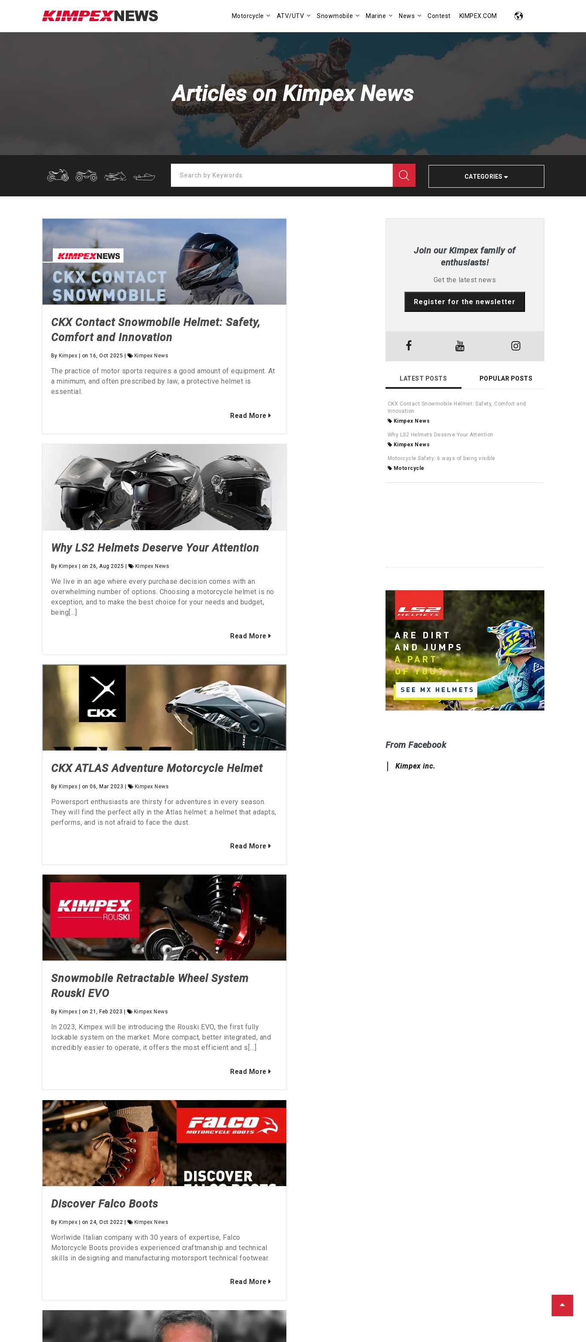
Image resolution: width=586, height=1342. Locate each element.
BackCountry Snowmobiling (380, 1240)
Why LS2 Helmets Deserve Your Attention (441, 435)
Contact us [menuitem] (60, 1162)
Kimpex (68, 371)
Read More (160, 446)
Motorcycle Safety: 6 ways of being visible (441, 458)
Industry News (450, 1240)
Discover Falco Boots (104, 826)
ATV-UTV (318, 1240)
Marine (315, 1255)
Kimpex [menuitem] (54, 1123)
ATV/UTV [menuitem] (290, 15)
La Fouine (164, 1255)
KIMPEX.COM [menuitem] (478, 15)
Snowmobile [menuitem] (335, 15)
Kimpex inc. (415, 766)
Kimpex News (151, 371)
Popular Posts (506, 378)
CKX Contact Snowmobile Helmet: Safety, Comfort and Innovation (115, 337)
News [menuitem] (407, 15)
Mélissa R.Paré (240, 1240)
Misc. (345, 1255)
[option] (207, 992)
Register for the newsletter (465, 302)
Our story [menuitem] (57, 1136)
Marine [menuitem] (376, 15)
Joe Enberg (122, 1255)
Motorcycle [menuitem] (248, 15)
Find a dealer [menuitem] (64, 1148)
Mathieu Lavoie (185, 1240)
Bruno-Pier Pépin (71, 1255)
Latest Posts (423, 378)
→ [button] (368, 992)
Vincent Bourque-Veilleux (116, 1240)
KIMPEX (81, 1319)
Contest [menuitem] (439, 15)
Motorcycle (406, 468)
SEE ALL (201, 1255)
